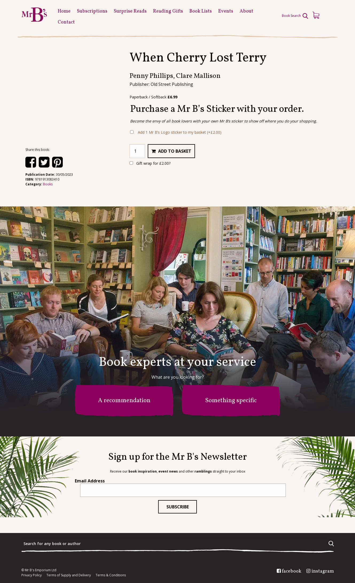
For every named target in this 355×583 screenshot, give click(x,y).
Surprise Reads (130, 11)
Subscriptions (92, 11)
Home (64, 11)
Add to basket (174, 151)
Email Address (90, 481)
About (246, 11)
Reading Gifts (168, 11)
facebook (291, 571)
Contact (66, 22)
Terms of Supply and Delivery (68, 575)
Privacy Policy (31, 575)
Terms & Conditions (111, 575)
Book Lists (200, 11)
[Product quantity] (137, 151)
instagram (322, 571)
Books (48, 184)
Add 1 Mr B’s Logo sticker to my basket (179, 132)
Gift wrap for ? (150, 163)
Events (225, 11)
